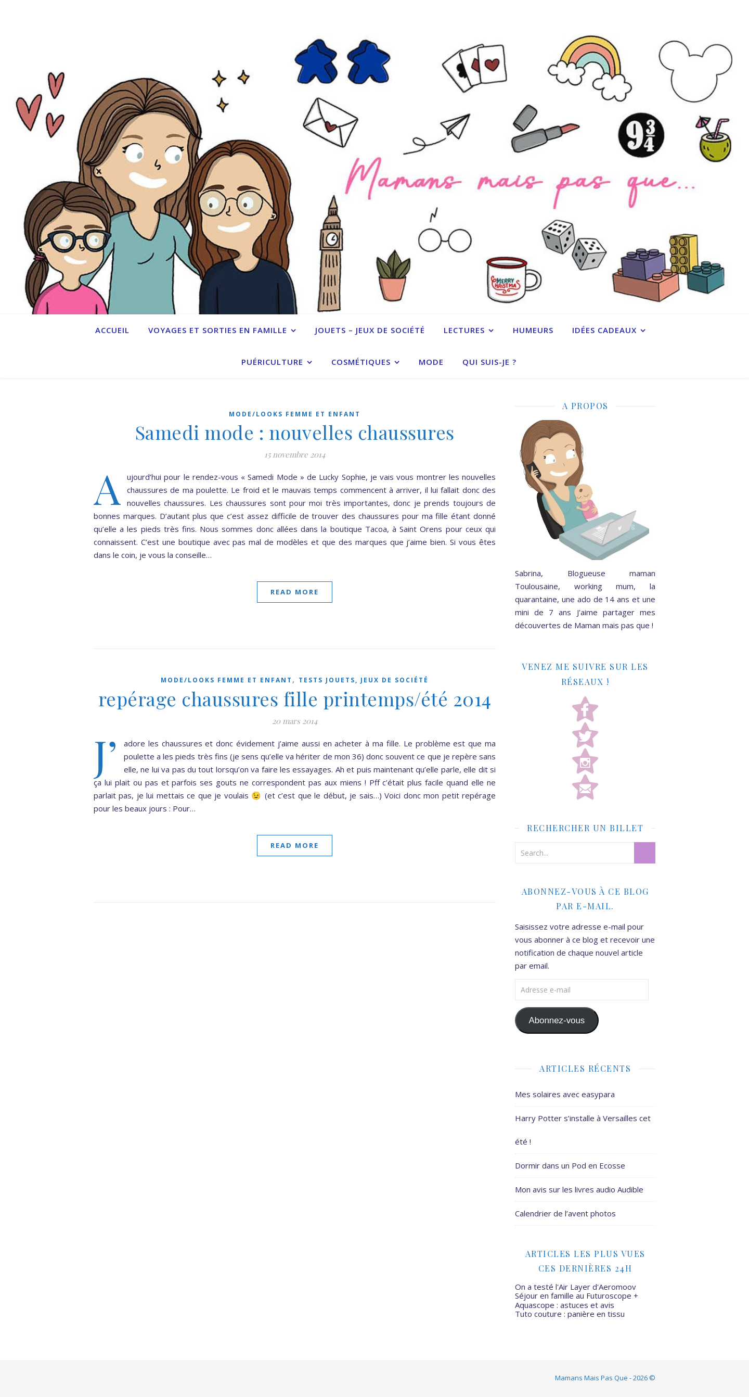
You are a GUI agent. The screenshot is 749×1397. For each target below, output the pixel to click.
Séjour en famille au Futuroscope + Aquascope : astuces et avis (576, 1300)
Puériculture (272, 362)
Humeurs (533, 330)
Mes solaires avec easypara (565, 1094)
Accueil (112, 330)
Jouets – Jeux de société (370, 330)
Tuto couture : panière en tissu (570, 1314)
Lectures (464, 330)
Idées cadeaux (604, 330)
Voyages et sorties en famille (217, 330)
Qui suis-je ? (489, 362)
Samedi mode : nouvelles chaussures (295, 432)
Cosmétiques (361, 362)
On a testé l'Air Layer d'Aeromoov (575, 1286)
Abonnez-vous (556, 1020)
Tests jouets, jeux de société (364, 680)
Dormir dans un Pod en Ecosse (570, 1165)
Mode (431, 362)
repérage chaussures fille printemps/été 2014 (295, 698)
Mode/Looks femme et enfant (294, 414)
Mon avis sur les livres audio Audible (579, 1189)
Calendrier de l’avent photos (565, 1213)
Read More (294, 591)
